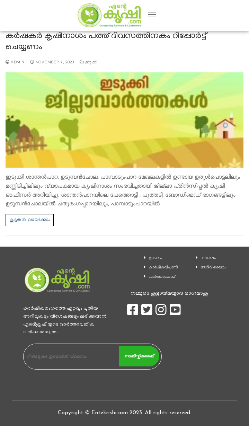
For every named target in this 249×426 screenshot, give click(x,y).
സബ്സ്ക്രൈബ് (139, 356)
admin (15, 63)
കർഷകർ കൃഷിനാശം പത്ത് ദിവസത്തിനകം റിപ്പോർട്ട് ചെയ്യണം (106, 42)
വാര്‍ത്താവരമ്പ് (162, 277)
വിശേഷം (209, 258)
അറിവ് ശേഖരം (213, 267)
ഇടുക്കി (88, 63)
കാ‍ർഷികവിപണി (163, 267)
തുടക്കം (155, 258)
